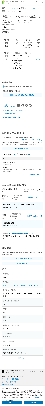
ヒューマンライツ (12, 8)
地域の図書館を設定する (29, 149)
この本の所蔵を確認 (34, 174)
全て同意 (33, 403)
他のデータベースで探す (11, 118)
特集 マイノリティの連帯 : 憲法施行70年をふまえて (20, 285)
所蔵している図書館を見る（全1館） (22, 95)
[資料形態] (24, 154)
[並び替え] (9, 154)
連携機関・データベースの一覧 (32, 140)
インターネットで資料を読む (10, 379)
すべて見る (37, 60)
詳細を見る (37, 397)
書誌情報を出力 (9, 114)
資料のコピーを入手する (9, 382)
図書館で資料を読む (8, 385)
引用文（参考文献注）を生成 (13, 110)
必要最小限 (12, 403)
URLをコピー (12, 105)
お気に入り (5, 105)
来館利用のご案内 (35, 197)
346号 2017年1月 (31, 8)
